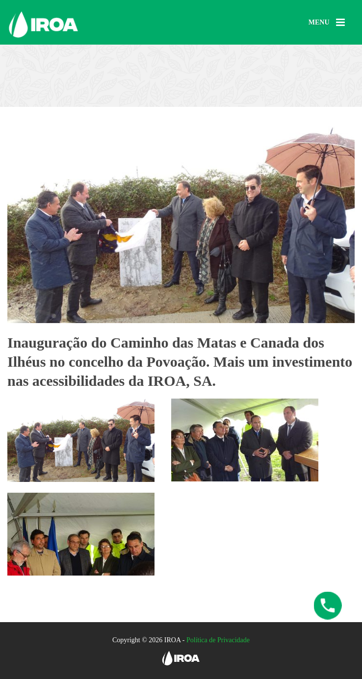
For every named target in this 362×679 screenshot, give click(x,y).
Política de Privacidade (218, 640)
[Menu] (327, 22)
